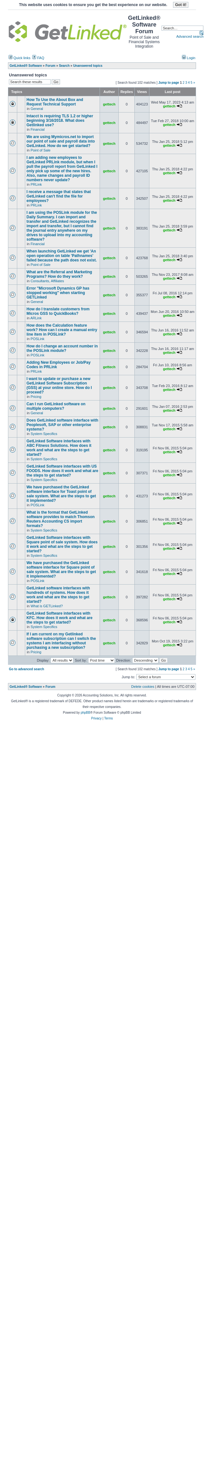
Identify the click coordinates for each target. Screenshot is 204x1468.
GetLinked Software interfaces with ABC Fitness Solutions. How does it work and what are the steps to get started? (58, 448)
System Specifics (44, 434)
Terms (108, 718)
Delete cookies (142, 686)
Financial (38, 129)
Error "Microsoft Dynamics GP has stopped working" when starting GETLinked (57, 292)
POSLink (37, 339)
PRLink (36, 184)
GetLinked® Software (26, 686)
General (37, 109)
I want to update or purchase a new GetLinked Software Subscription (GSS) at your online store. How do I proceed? (59, 385)
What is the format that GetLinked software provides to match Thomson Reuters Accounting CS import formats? (60, 519)
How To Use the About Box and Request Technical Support (54, 101)
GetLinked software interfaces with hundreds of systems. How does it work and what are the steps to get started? (58, 595)
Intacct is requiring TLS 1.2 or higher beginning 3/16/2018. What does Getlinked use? (59, 120)
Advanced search (189, 36)
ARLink (36, 318)
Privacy (96, 718)
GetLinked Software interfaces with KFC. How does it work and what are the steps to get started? (59, 618)
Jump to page (168, 82)
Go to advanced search (26, 669)
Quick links (19, 58)
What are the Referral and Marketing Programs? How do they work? (59, 274)
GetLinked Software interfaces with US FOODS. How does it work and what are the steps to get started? (62, 471)
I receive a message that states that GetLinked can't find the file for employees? (58, 196)
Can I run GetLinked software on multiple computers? (56, 406)
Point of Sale (40, 150)
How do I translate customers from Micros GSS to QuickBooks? (57, 311)
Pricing (36, 397)
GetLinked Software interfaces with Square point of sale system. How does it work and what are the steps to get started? (62, 544)
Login (188, 58)
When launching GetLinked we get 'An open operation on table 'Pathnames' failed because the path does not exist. (61, 255)
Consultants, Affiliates (47, 281)
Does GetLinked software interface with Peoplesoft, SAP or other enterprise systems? (62, 424)
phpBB (85, 712)
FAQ (38, 58)
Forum (50, 686)
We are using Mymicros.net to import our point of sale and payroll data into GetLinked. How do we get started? (60, 141)
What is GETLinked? (47, 606)
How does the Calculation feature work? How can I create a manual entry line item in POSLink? (61, 330)
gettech (109, 104)
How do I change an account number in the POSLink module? (62, 348)
